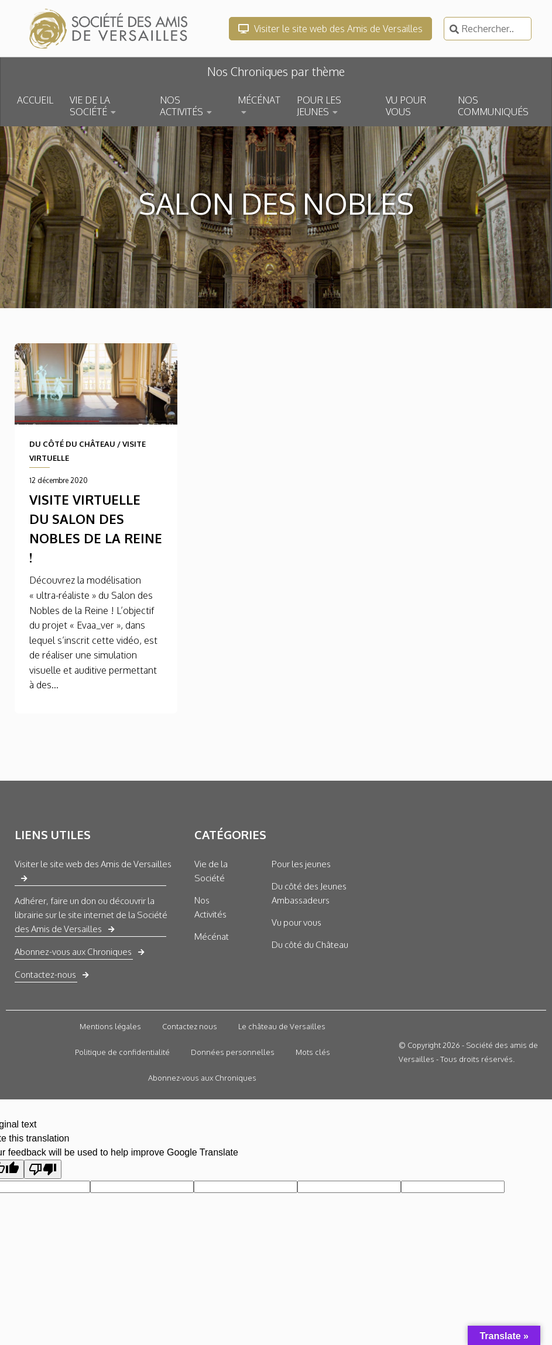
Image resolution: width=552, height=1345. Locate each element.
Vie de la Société (211, 871)
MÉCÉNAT (259, 100)
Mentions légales (110, 1026)
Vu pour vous (296, 922)
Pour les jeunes (301, 864)
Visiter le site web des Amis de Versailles (330, 29)
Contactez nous (189, 1026)
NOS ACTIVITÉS (181, 106)
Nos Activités (210, 907)
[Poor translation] (42, 1169)
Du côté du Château (310, 944)
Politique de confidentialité (122, 1052)
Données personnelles (233, 1052)
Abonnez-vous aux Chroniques (73, 951)
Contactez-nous (45, 974)
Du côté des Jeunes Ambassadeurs (309, 893)
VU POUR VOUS (406, 106)
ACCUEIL (35, 100)
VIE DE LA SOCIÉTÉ (90, 106)
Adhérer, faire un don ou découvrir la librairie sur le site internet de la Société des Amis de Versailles (91, 914)
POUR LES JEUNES (319, 106)
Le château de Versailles (281, 1026)
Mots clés (313, 1052)
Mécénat (211, 936)
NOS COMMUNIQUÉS (493, 106)
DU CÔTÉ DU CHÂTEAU (72, 444)
